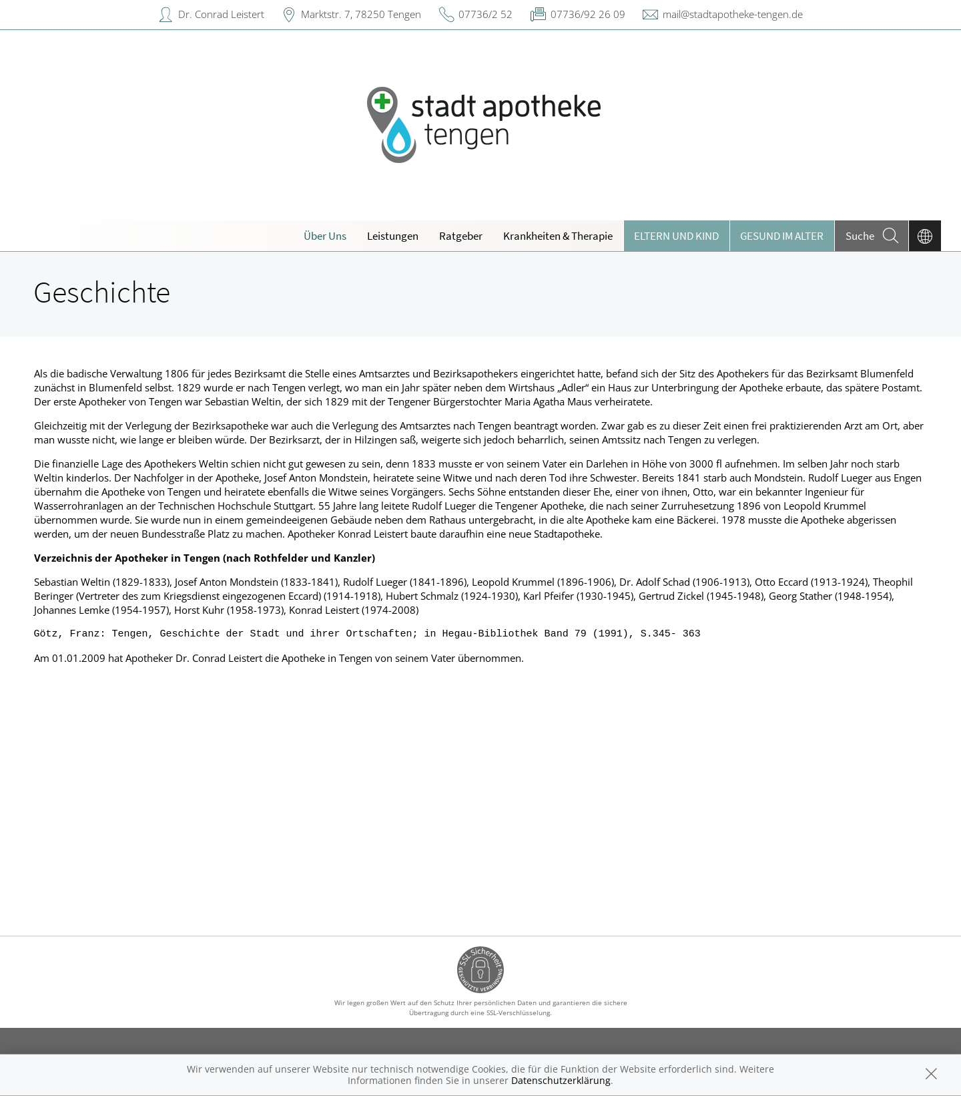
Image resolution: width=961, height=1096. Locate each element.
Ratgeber (461, 235)
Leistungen (392, 235)
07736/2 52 (485, 14)
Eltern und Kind (676, 235)
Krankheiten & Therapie (558, 235)
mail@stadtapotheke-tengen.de (733, 14)
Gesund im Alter (782, 235)
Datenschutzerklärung (561, 1080)
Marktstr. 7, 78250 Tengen (361, 14)
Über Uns (325, 235)
